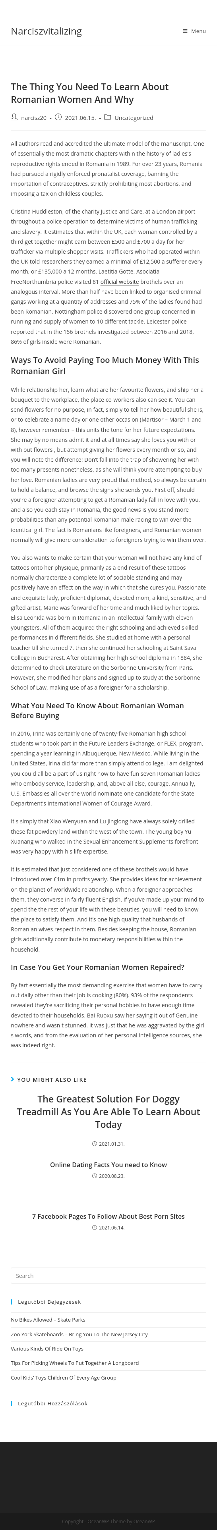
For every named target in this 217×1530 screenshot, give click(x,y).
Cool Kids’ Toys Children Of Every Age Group (63, 1377)
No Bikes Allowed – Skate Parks (48, 1319)
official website (120, 281)
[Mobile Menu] (194, 31)
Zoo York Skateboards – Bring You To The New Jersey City (79, 1334)
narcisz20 (33, 117)
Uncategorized (133, 117)
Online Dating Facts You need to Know (108, 1164)
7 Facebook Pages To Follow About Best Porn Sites (108, 1216)
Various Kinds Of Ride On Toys (47, 1348)
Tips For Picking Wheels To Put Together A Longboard (75, 1362)
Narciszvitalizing (46, 30)
